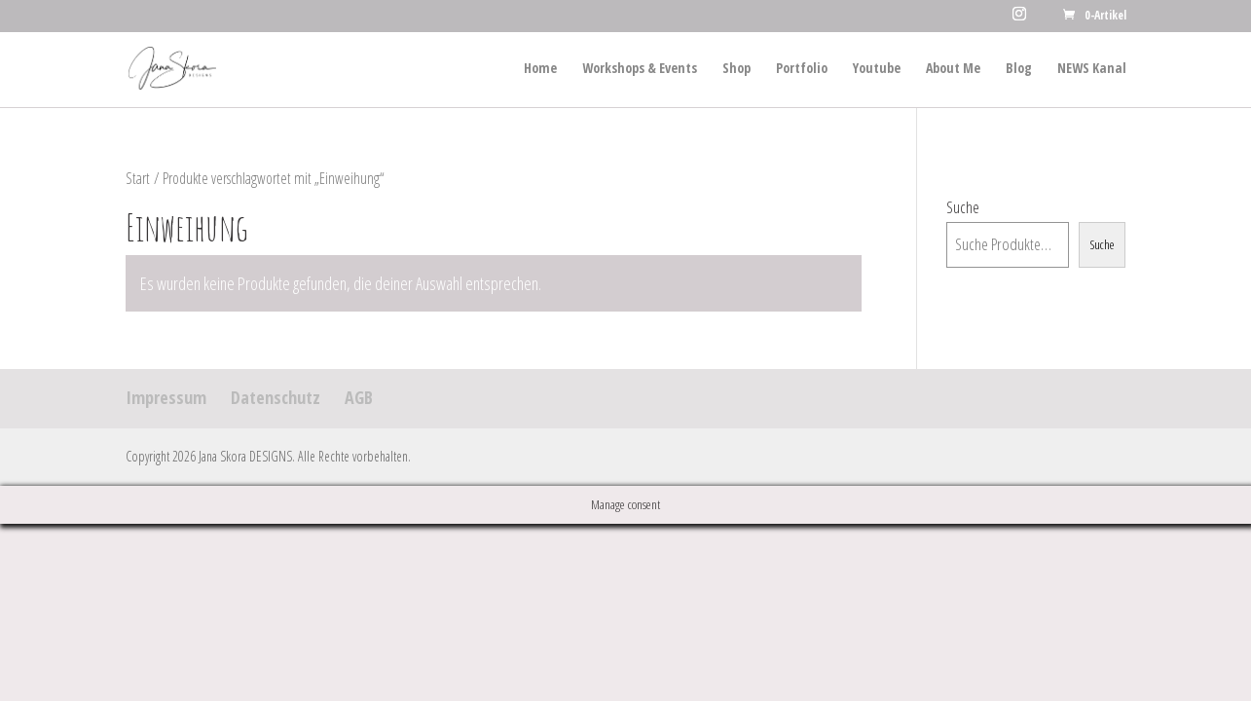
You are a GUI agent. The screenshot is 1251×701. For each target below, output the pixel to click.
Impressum (166, 397)
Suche (962, 207)
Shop (736, 69)
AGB (359, 397)
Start (138, 178)
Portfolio (802, 69)
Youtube (877, 69)
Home (540, 69)
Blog (1019, 69)
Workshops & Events (639, 69)
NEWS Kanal (1091, 69)
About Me (953, 69)
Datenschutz (275, 397)
